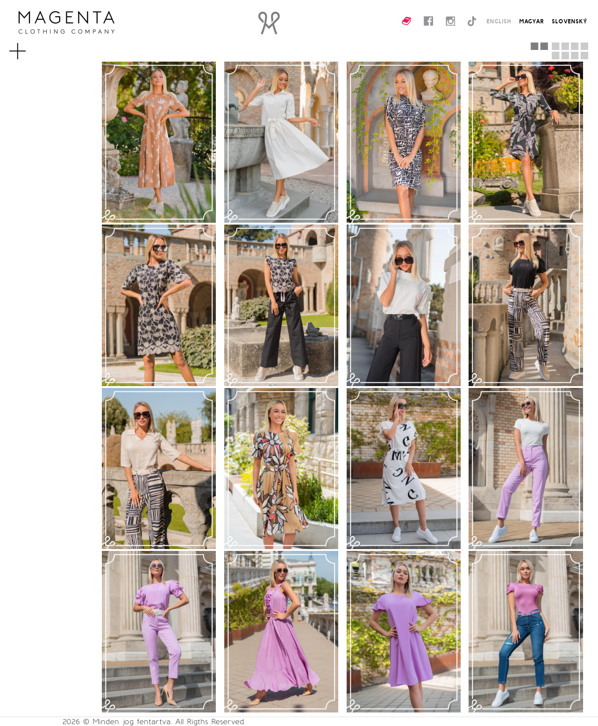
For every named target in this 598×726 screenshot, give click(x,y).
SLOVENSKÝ (569, 21)
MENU (29, 46)
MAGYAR (531, 21)
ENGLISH (498, 21)
